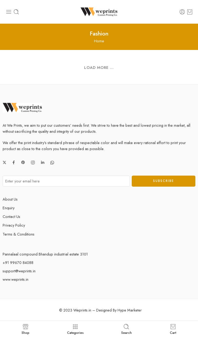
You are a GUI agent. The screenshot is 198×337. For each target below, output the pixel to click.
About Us (10, 199)
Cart (173, 329)
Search (126, 329)
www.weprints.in (15, 279)
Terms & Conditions (18, 234)
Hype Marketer (130, 310)
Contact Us (11, 216)
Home (99, 41)
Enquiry (8, 208)
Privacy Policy (14, 225)
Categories (75, 329)
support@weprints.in (19, 271)
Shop (25, 329)
